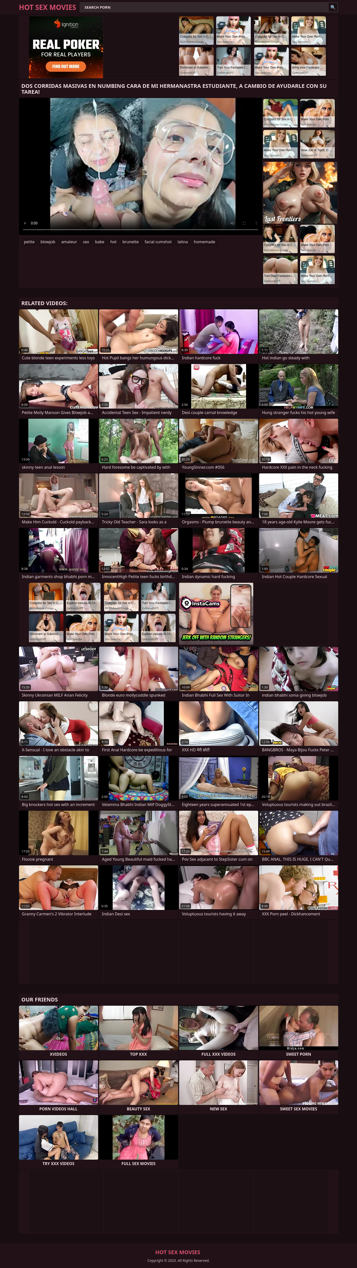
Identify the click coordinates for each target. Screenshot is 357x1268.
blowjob (48, 241)
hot (113, 241)
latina (183, 241)
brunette (131, 241)
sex (86, 241)
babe (100, 241)
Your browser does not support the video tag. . (140, 166)
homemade (204, 241)
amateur (69, 241)
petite (29, 241)
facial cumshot (158, 241)
